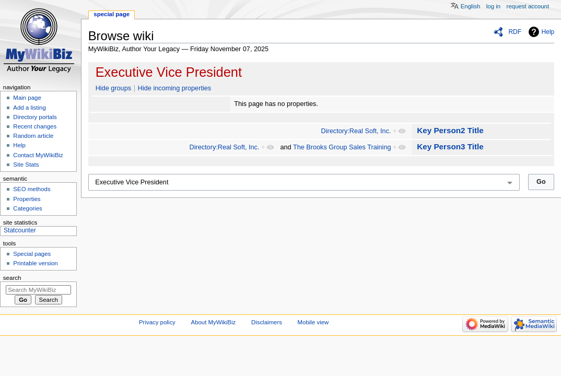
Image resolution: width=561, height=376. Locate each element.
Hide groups (113, 88)
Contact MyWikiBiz (38, 155)
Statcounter (20, 230)
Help (548, 32)
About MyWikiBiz (213, 322)
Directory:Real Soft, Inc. (356, 131)
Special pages (32, 254)
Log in (493, 6)
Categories (27, 208)
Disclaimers (266, 322)
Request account (528, 6)
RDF (514, 32)
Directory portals (34, 117)
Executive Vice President (169, 72)
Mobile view (313, 322)
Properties (26, 199)
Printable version (35, 263)
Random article (33, 136)
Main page (27, 98)
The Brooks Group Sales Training (342, 147)
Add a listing (29, 107)
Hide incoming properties (174, 88)
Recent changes (34, 126)
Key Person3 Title (450, 146)
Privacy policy (157, 322)
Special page (112, 14)
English (471, 6)
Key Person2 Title (450, 130)
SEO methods (31, 189)
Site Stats (26, 164)
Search (12, 278)
